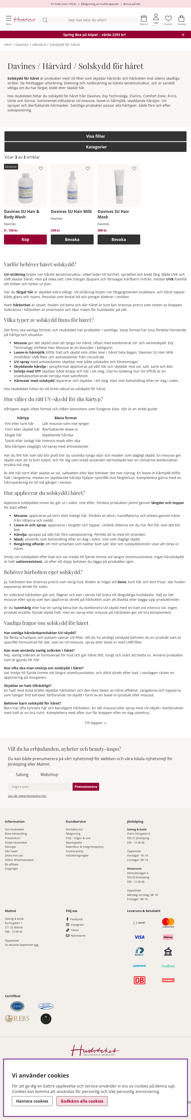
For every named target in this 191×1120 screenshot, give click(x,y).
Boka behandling (16, 833)
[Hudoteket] (25, 20)
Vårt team (11, 851)
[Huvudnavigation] (9, 20)
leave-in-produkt (117, 695)
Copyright (11, 868)
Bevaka (72, 239)
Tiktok (75, 930)
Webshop (49, 774)
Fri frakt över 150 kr (64, 4)
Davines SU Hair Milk (156, 352)
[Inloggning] (156, 20)
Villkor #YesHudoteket (19, 860)
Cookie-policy (74, 851)
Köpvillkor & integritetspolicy (85, 846)
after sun (84, 712)
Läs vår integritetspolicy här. (27, 796)
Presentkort (12, 838)
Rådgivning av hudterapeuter (100, 4)
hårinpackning (16, 482)
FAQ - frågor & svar (78, 838)
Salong (22, 774)
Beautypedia (74, 842)
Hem (8, 44)
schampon (28, 637)
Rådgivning (73, 833)
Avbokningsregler (77, 855)
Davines (21, 44)
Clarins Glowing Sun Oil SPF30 (131, 371)
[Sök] (88, 20)
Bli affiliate (11, 864)
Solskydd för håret (65, 44)
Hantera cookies (32, 1101)
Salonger (10, 846)
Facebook (76, 919)
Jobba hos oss (14, 855)
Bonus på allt (131, 4)
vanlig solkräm (24, 655)
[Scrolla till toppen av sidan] (95, 723)
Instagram (77, 924)
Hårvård (39, 44)
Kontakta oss (74, 829)
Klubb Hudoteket (16, 842)
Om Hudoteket (14, 829)
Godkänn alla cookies (82, 1101)
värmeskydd (116, 460)
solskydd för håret (90, 388)
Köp (25, 239)
